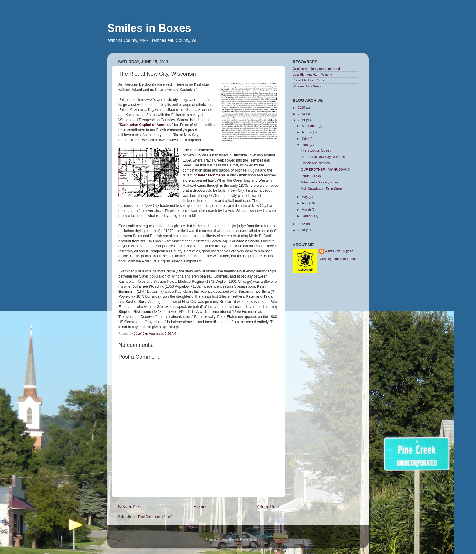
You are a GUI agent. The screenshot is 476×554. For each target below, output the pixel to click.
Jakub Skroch (311, 176)
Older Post (268, 506)
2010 (302, 230)
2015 (302, 107)
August (307, 132)
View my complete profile (337, 259)
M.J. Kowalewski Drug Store (321, 188)
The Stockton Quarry (316, 150)
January (308, 216)
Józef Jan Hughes (339, 251)
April (305, 203)
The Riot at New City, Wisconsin (324, 157)
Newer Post (130, 506)
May (305, 197)
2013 (302, 120)
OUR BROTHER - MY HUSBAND (325, 169)
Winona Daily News (307, 86)
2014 (302, 114)
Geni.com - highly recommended (316, 68)
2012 (302, 224)
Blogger (264, 539)
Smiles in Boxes (149, 28)
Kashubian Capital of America (145, 125)
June (306, 145)
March (307, 209)
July (305, 138)
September (310, 126)
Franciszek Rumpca (315, 163)
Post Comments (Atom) (155, 516)
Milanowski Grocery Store (319, 182)
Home (199, 506)
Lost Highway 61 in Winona (312, 74)
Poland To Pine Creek (308, 80)
